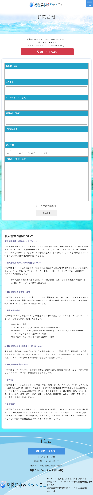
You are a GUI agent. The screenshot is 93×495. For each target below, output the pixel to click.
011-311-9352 (48, 51)
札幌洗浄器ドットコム (46, 5)
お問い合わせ (47, 451)
